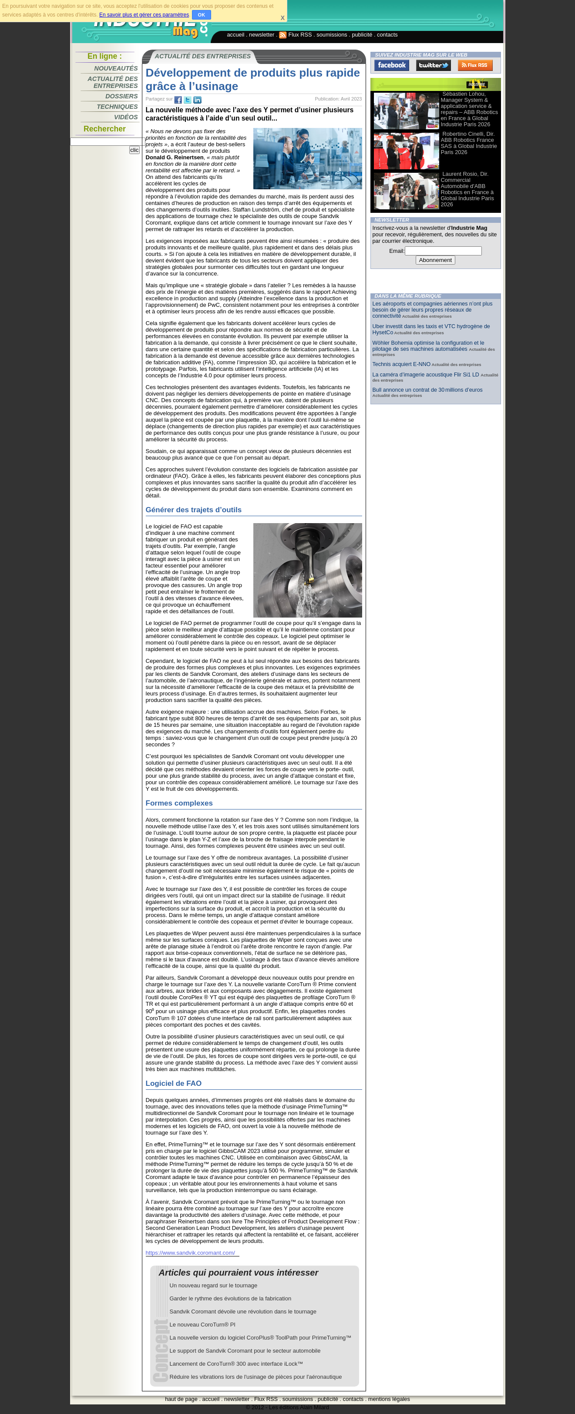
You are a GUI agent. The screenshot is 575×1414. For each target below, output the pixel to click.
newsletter (261, 34)
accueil (236, 34)
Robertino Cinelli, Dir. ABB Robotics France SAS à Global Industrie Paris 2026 (469, 143)
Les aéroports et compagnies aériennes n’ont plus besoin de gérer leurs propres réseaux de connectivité (433, 310)
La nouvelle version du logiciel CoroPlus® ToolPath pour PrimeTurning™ (261, 1337)
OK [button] (201, 14)
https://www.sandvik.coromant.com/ (190, 1252)
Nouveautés (116, 68)
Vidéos (126, 117)
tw (187, 100)
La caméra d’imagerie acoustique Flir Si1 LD (427, 375)
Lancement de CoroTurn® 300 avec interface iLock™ (236, 1363)
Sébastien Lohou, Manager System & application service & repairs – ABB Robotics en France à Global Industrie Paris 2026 (469, 109)
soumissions (331, 34)
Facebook (391, 65)
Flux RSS (295, 34)
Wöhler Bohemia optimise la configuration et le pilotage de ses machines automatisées (428, 346)
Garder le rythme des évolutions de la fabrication (231, 1298)
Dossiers (121, 96)
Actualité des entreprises (112, 82)
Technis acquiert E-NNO (402, 364)
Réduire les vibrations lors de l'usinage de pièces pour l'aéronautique (256, 1377)
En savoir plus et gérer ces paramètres (144, 15)
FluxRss (475, 65)
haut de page (181, 1399)
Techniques (117, 106)
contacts (387, 34)
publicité (362, 34)
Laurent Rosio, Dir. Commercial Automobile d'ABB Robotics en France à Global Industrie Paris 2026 (467, 189)
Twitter (433, 65)
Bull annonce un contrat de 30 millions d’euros (428, 390)
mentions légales (389, 1399)
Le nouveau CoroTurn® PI (202, 1324)
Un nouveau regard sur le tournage (214, 1285)
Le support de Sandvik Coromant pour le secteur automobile (245, 1350)
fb (178, 100)
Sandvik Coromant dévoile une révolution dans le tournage (243, 1311)
